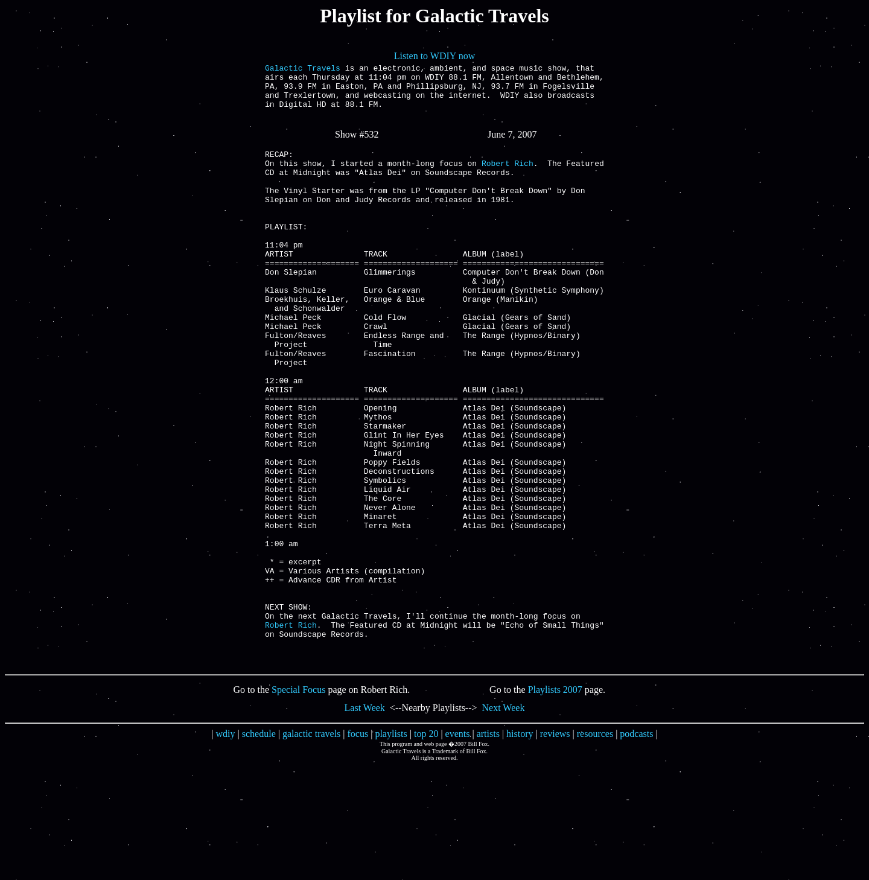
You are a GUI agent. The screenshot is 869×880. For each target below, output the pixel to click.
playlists (391, 848)
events (457, 848)
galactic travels (311, 848)
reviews (555, 848)
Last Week (365, 822)
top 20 (426, 848)
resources (595, 848)
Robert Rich (507, 179)
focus (358, 848)
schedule (259, 848)
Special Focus (298, 804)
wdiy (225, 848)
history (519, 848)
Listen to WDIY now (435, 56)
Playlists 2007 (555, 804)
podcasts (636, 848)
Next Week (503, 822)
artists (488, 848)
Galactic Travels (302, 69)
